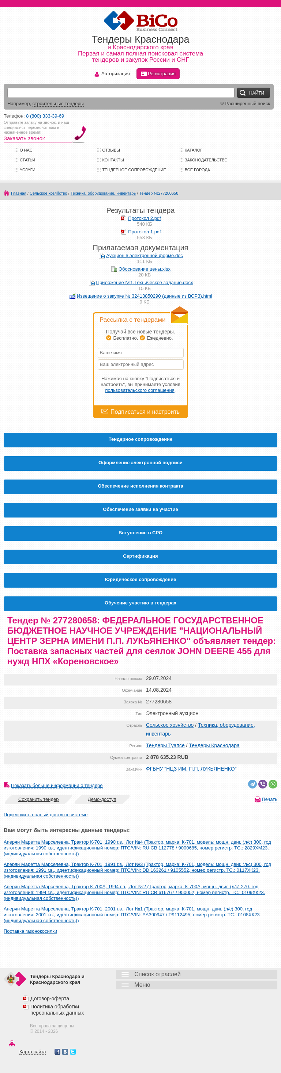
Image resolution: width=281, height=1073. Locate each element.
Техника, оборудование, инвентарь (103, 193)
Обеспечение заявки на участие (140, 509)
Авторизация (115, 74)
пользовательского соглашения (140, 390)
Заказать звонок (24, 138)
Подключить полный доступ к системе (45, 814)
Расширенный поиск (244, 103)
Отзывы (111, 150)
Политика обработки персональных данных (57, 1010)
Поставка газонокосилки (30, 931)
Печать (269, 799)
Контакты (113, 160)
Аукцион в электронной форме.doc (144, 255)
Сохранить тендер (38, 799)
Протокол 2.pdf (144, 218)
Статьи (27, 160)
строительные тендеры (58, 103)
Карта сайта (32, 1051)
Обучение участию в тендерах (140, 603)
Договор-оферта (49, 998)
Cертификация (140, 556)
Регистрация (158, 73)
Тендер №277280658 (158, 193)
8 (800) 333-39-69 (45, 116)
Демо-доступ (102, 799)
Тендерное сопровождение (134, 170)
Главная (18, 193)
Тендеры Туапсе (165, 745)
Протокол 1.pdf (144, 231)
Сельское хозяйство (48, 193)
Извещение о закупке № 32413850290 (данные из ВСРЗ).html (144, 296)
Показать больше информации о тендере (57, 785)
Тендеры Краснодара (214, 745)
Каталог (194, 150)
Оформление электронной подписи (140, 462)
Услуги (27, 170)
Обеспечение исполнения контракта (140, 486)
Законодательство (206, 160)
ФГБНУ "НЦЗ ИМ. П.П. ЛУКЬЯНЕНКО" (191, 769)
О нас (26, 150)
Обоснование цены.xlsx (145, 269)
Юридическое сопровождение (140, 579)
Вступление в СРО (140, 532)
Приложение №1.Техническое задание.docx (144, 282)
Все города (197, 170)
